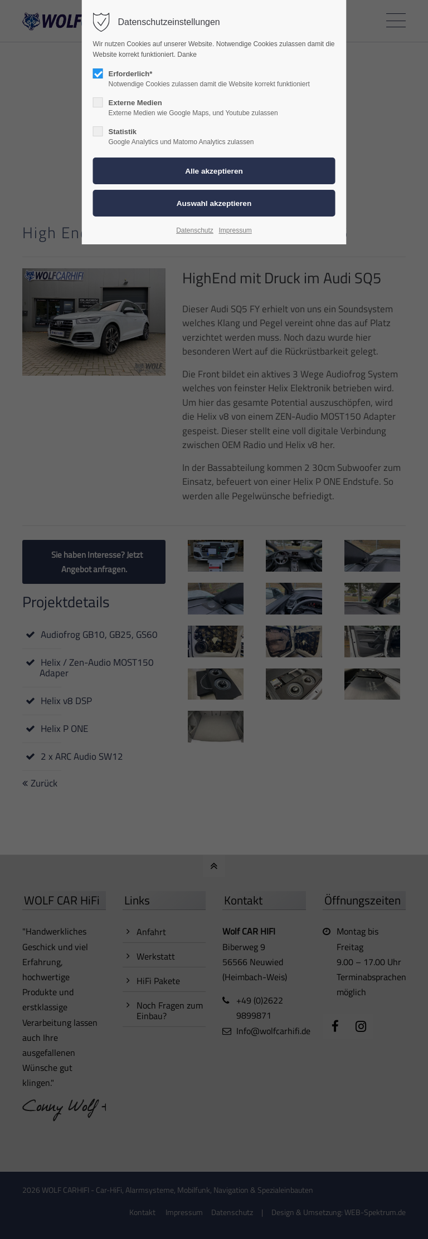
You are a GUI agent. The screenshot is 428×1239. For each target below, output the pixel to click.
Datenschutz (194, 230)
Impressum (234, 230)
